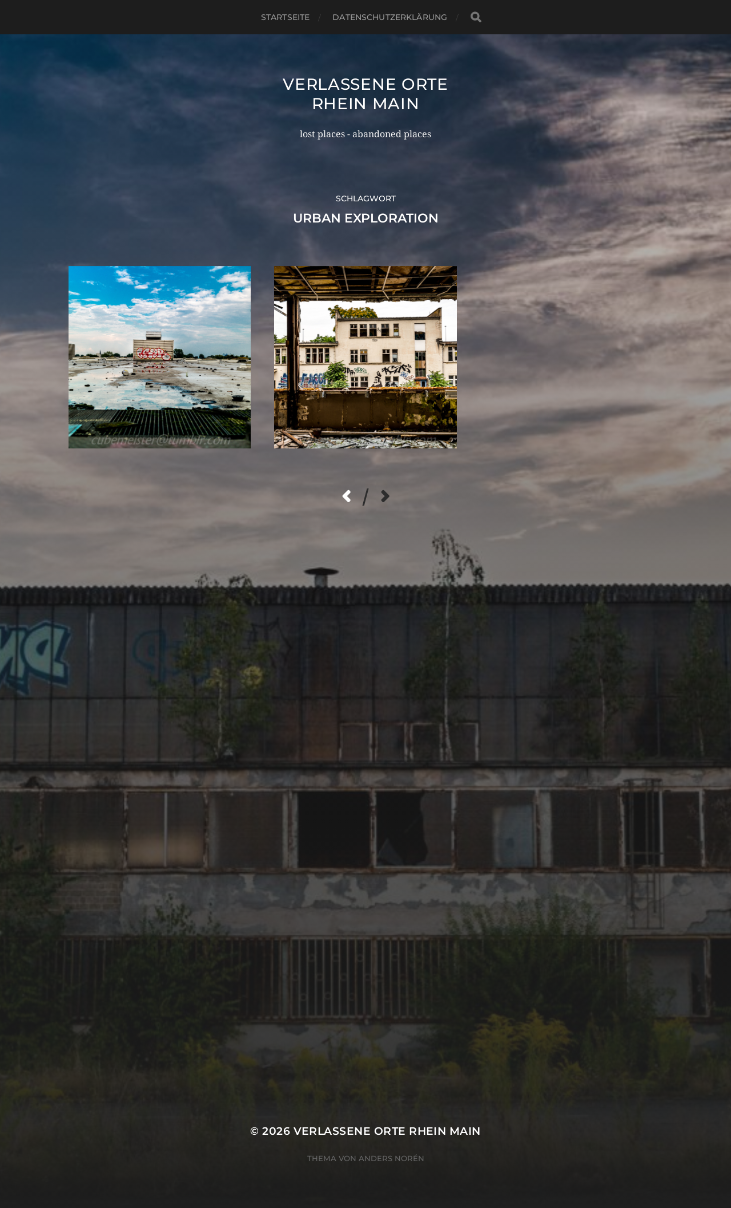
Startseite (285, 17)
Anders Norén (391, 1158)
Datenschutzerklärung (389, 17)
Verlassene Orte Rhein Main (365, 93)
